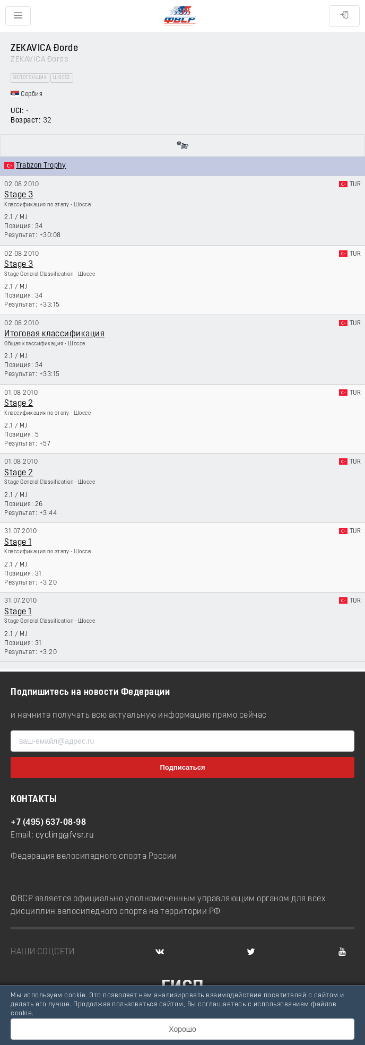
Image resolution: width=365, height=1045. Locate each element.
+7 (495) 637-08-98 (48, 822)
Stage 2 (18, 403)
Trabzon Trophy (41, 166)
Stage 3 (18, 195)
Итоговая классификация (54, 334)
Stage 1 (18, 542)
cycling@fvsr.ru (65, 835)
